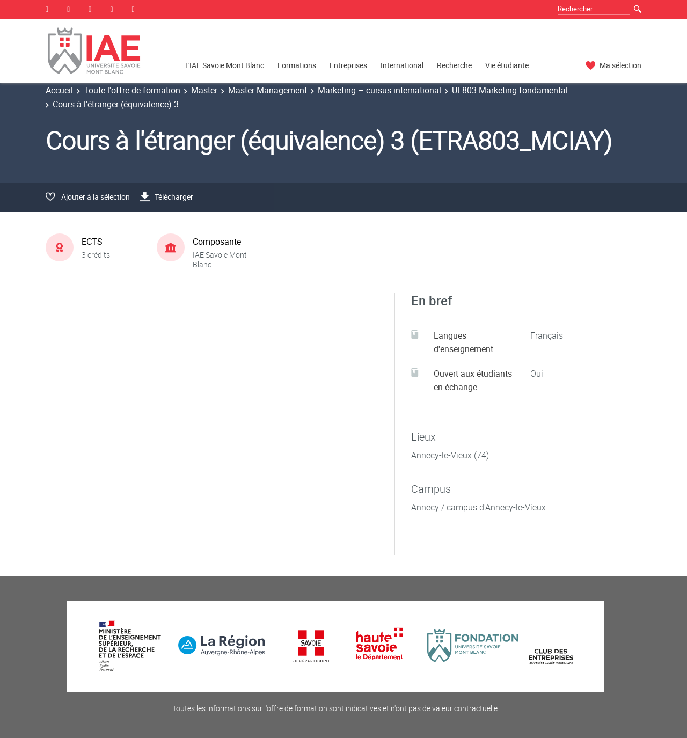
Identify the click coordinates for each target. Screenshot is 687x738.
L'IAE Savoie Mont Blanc (224, 65)
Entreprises (348, 65)
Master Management (267, 90)
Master (204, 90)
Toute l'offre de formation (132, 90)
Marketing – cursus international (379, 90)
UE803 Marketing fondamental (510, 90)
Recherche (454, 65)
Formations (296, 65)
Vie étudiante (507, 65)
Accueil (59, 90)
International (402, 65)
